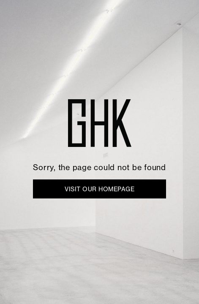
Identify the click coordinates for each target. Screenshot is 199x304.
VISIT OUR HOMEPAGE (99, 189)
